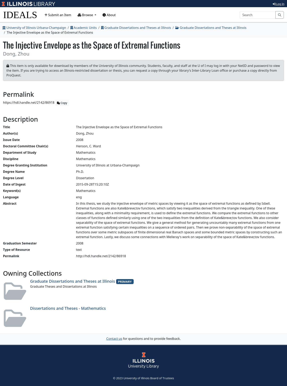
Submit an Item (57, 15)
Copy (62, 103)
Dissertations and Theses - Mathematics (68, 308)
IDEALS (20, 15)
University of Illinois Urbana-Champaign (34, 27)
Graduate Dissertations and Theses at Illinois (136, 27)
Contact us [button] (114, 338)
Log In (278, 4)
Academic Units (84, 27)
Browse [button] (86, 15)
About (109, 15)
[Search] (258, 15)
